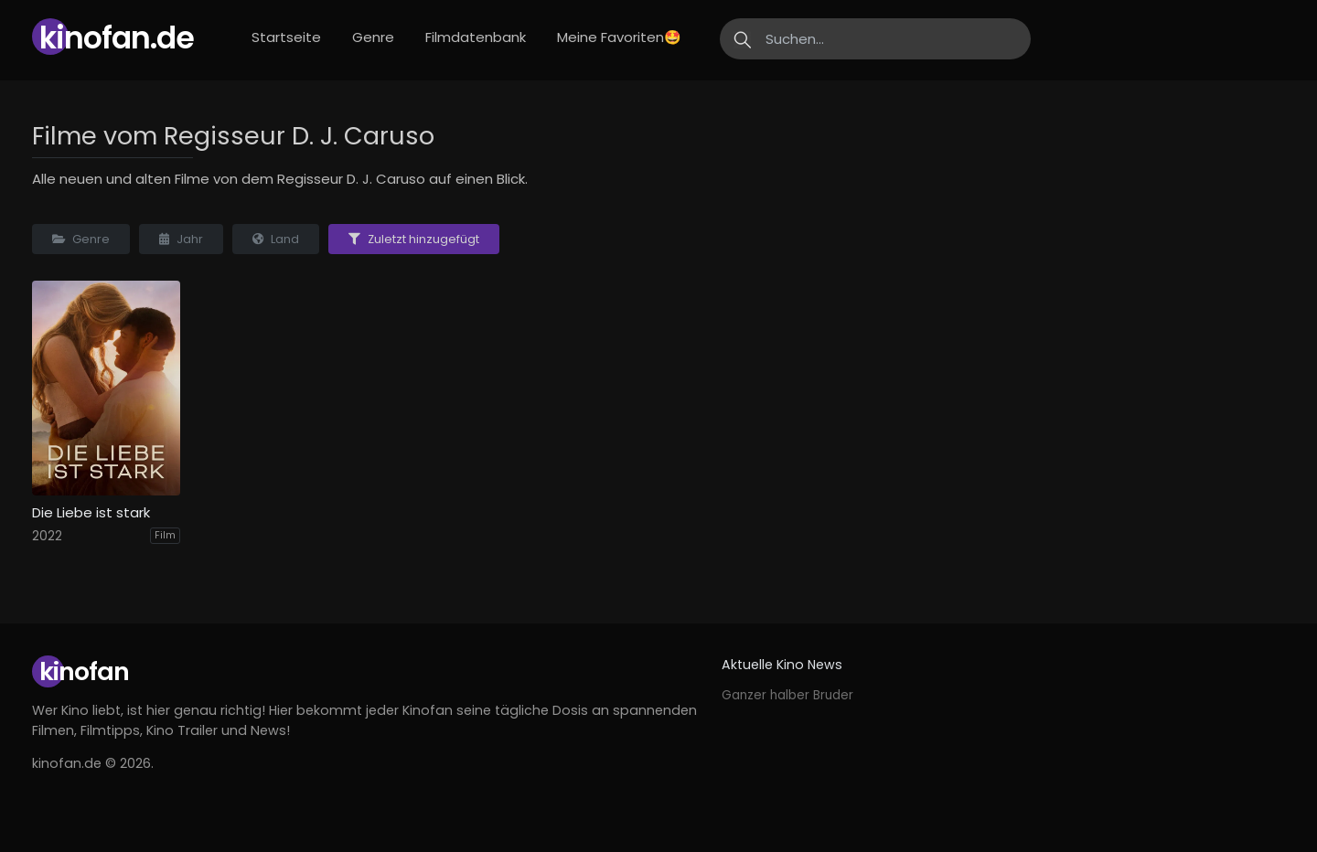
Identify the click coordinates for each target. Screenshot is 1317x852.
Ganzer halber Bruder (787, 695)
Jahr (181, 239)
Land (275, 239)
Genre (373, 37)
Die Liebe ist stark (91, 513)
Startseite (286, 37)
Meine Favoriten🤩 (619, 37)
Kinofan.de (116, 37)
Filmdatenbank (475, 37)
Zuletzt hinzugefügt (413, 239)
